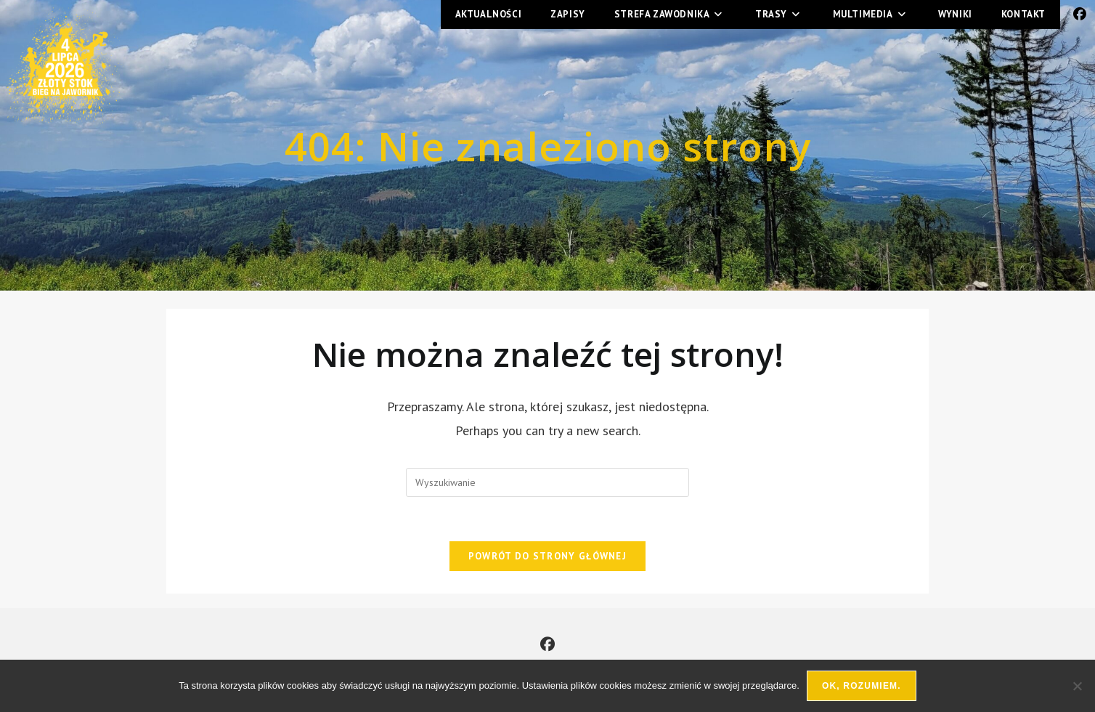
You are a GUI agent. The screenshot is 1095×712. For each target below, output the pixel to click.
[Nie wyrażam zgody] (1077, 686)
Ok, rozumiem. (861, 686)
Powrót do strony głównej (547, 556)
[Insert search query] (547, 482)
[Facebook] (547, 644)
